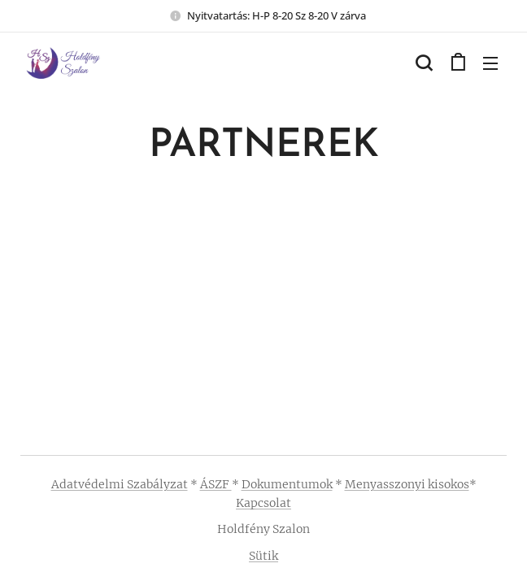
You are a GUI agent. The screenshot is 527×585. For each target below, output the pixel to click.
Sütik (263, 555)
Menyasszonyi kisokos (407, 484)
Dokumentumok (287, 484)
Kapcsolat (263, 503)
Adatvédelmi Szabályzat (119, 484)
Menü (490, 63)
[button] (424, 62)
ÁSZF (216, 484)
